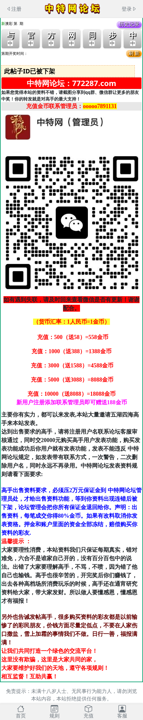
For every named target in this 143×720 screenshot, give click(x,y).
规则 (54, 711)
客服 (122, 711)
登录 (129, 8)
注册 (13, 8)
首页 (21, 711)
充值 (88, 711)
